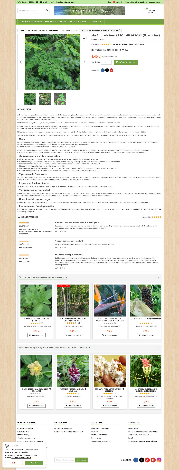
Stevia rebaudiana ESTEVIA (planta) (36, 319)
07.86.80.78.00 (32, 2)
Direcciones (96, 438)
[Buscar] (33, 10)
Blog (109, 2)
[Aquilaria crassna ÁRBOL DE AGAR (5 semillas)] (73, 286)
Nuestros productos (30, 21)
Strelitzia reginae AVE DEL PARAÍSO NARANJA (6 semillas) (110, 319)
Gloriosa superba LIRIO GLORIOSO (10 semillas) (146, 390)
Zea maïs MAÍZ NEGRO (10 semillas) (146, 318)
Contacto (134, 422)
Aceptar (34, 463)
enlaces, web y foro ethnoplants (30, 441)
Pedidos (94, 431)
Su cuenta (96, 422)
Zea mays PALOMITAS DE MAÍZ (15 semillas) (109, 390)
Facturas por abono (99, 435)
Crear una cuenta (154, 2)
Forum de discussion (55, 21)
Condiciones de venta (26, 438)
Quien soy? (97, 21)
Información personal (100, 428)
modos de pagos (24, 435)
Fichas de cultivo (78, 21)
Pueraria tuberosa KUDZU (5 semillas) (73, 390)
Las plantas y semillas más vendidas (69, 431)
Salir (14, 463)
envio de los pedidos (25, 428)
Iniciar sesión (140, 2)
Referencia (96, 39)
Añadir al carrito (125, 62)
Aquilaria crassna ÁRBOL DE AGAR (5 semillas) (73, 319)
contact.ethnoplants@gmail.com (60, 2)
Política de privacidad (21, 458)
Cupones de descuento (101, 441)
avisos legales (23, 431)
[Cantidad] (105, 62)
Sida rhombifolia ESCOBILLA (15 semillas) (36, 390)
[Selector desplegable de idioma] (118, 2)
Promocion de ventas (63, 428)
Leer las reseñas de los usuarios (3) (128, 44)
